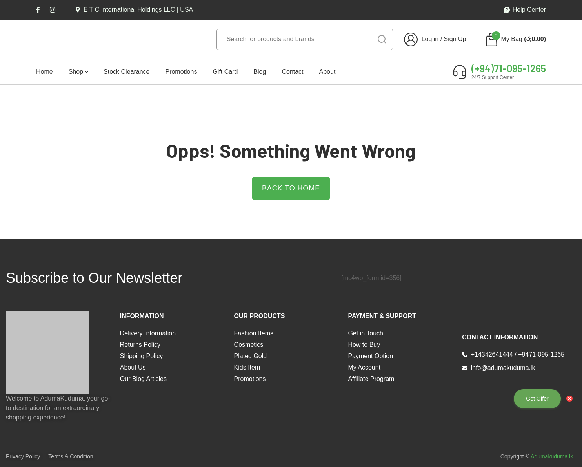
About (327, 71)
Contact (292, 71)
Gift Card (225, 71)
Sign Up (455, 39)
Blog (259, 71)
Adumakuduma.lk (552, 456)
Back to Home (291, 188)
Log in (430, 39)
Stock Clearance (126, 71)
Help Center (525, 9)
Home (44, 71)
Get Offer (537, 399)
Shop (76, 71)
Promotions (181, 71)
